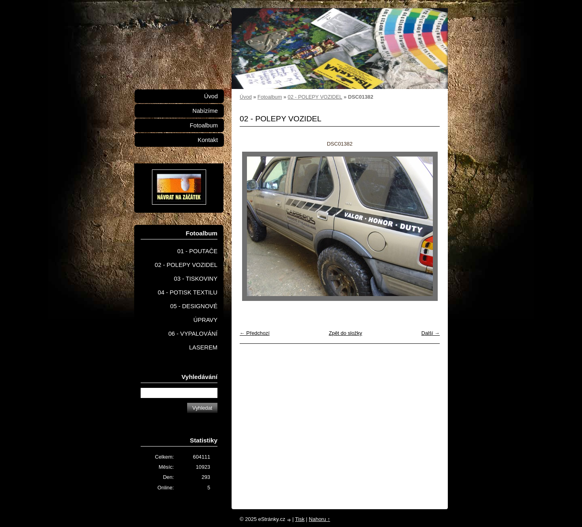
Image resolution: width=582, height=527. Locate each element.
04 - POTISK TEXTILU (187, 292)
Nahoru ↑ (319, 519)
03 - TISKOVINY (195, 278)
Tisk (299, 519)
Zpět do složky (345, 333)
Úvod (246, 97)
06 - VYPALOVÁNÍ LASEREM (192, 340)
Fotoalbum (269, 97)
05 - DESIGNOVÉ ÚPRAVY (193, 313)
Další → (430, 333)
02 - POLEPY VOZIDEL (315, 97)
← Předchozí (255, 333)
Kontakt (208, 140)
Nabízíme (205, 111)
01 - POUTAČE (197, 251)
